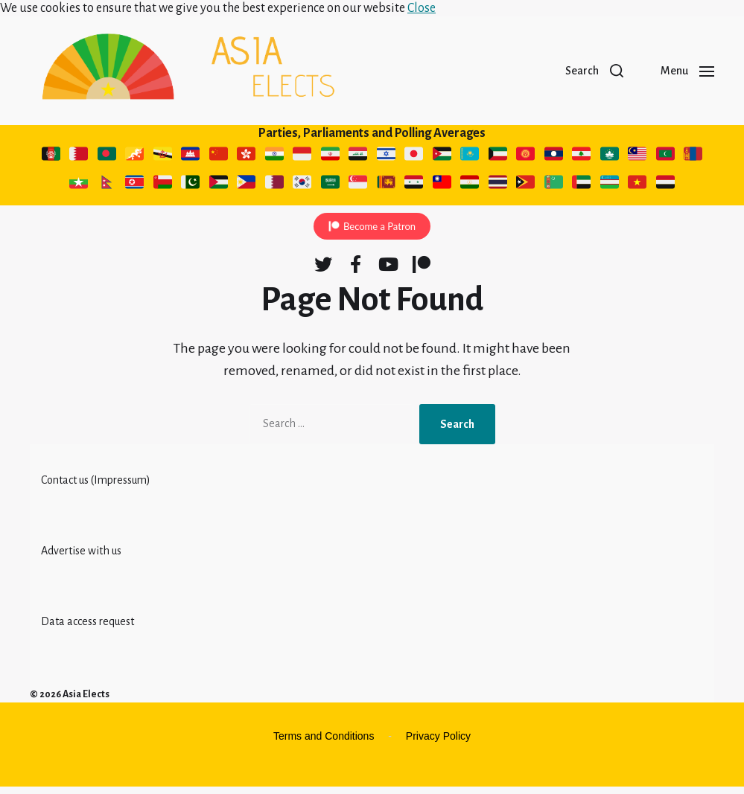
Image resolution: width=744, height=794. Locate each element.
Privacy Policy (438, 743)
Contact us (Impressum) (95, 487)
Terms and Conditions (323, 743)
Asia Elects (86, 702)
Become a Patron (379, 234)
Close (421, 8)
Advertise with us (81, 558)
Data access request (87, 629)
